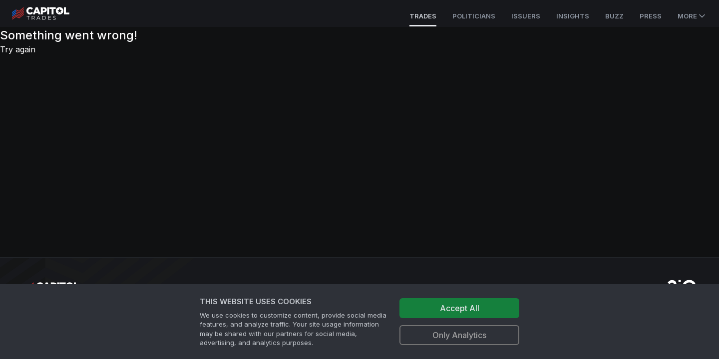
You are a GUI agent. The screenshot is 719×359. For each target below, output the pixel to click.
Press (651, 16)
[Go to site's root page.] (51, 13)
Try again (17, 49)
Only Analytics (459, 335)
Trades (422, 16)
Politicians (473, 16)
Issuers (525, 16)
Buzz (614, 16)
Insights (572, 16)
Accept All (459, 308)
